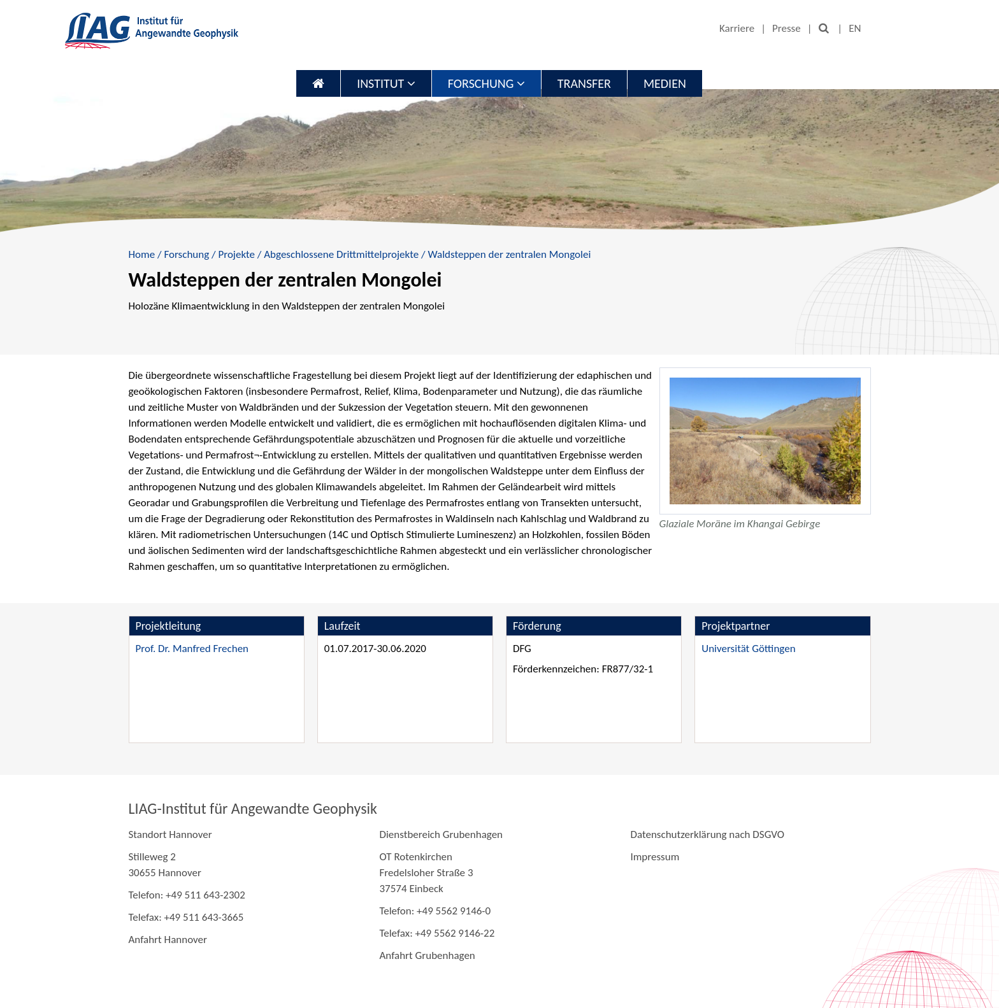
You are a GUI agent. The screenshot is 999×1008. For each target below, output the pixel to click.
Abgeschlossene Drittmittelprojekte (341, 254)
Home (142, 254)
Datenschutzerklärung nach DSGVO (707, 834)
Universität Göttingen (748, 648)
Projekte (236, 254)
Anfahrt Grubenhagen (427, 955)
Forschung (486, 83)
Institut (386, 83)
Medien (664, 83)
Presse (786, 28)
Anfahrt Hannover (168, 939)
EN (855, 28)
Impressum (654, 856)
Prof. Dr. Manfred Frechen (192, 648)
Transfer (584, 83)
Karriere (736, 28)
